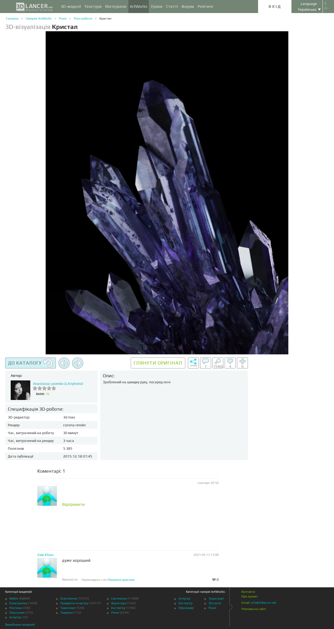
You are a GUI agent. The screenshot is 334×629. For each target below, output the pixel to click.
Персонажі (17, 612)
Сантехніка (119, 598)
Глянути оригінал (158, 363)
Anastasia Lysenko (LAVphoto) (58, 383)
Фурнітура (118, 603)
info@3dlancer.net (263, 603)
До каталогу (30, 363)
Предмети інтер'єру (74, 603)
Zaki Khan (45, 555)
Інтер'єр (15, 617)
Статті (172, 6)
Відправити (73, 504)
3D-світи (214, 603)
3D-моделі (71, 6)
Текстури (93, 6)
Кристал (105, 18)
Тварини (66, 612)
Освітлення (68, 598)
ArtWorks (138, 6)
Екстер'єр (118, 608)
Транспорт (68, 608)
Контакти (248, 592)
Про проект (249, 596)
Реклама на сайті (253, 609)
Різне (63, 18)
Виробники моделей (20, 624)
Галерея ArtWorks (39, 18)
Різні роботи (83, 18)
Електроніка (18, 603)
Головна (12, 18)
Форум (187, 6)
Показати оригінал (121, 580)
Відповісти (69, 579)
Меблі (13, 598)
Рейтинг (206, 6)
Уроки (157, 6)
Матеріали (115, 6)
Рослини (15, 608)
